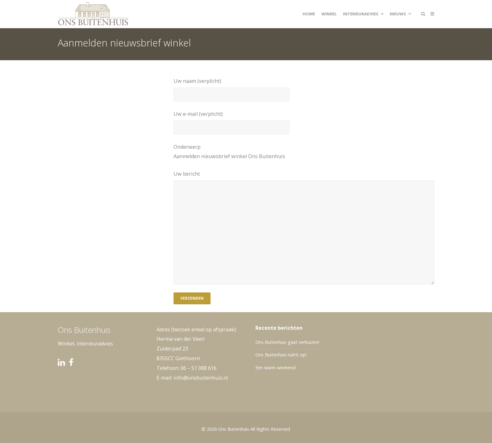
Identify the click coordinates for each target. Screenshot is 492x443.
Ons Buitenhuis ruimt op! (281, 355)
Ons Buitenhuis (233, 429)
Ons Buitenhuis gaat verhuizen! (287, 342)
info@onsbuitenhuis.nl (201, 377)
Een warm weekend (275, 368)
